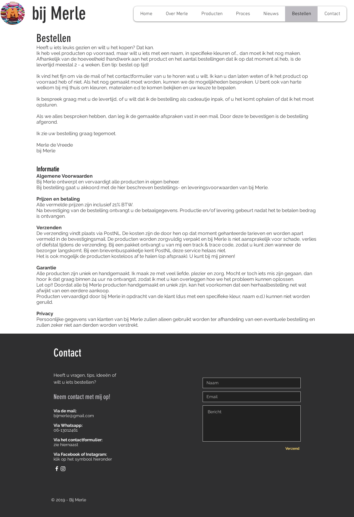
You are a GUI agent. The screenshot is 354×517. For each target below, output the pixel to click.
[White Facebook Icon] (57, 468)
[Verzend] (292, 448)
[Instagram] (63, 468)
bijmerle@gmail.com (74, 415)
